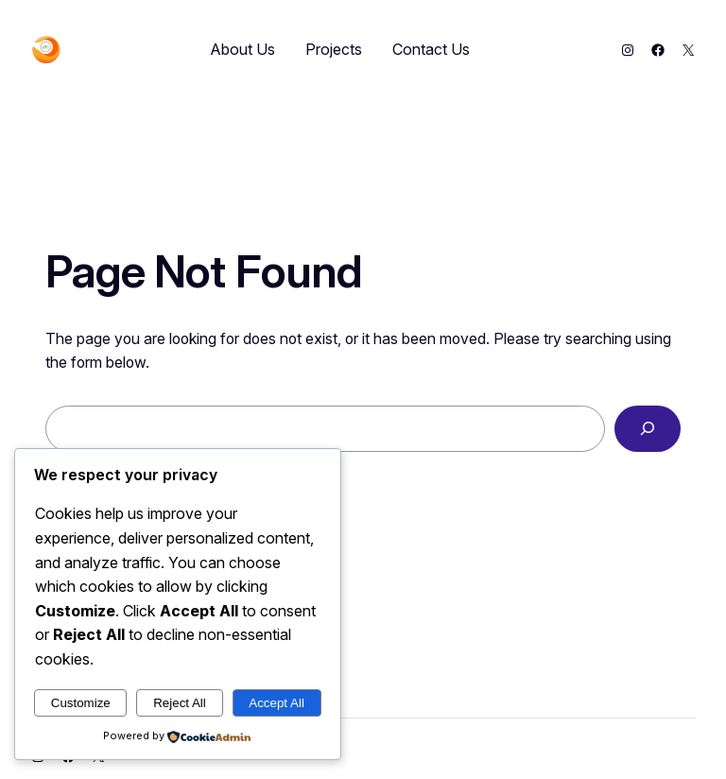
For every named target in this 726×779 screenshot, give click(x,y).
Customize (81, 703)
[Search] (647, 429)
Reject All (179, 703)
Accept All (276, 703)
